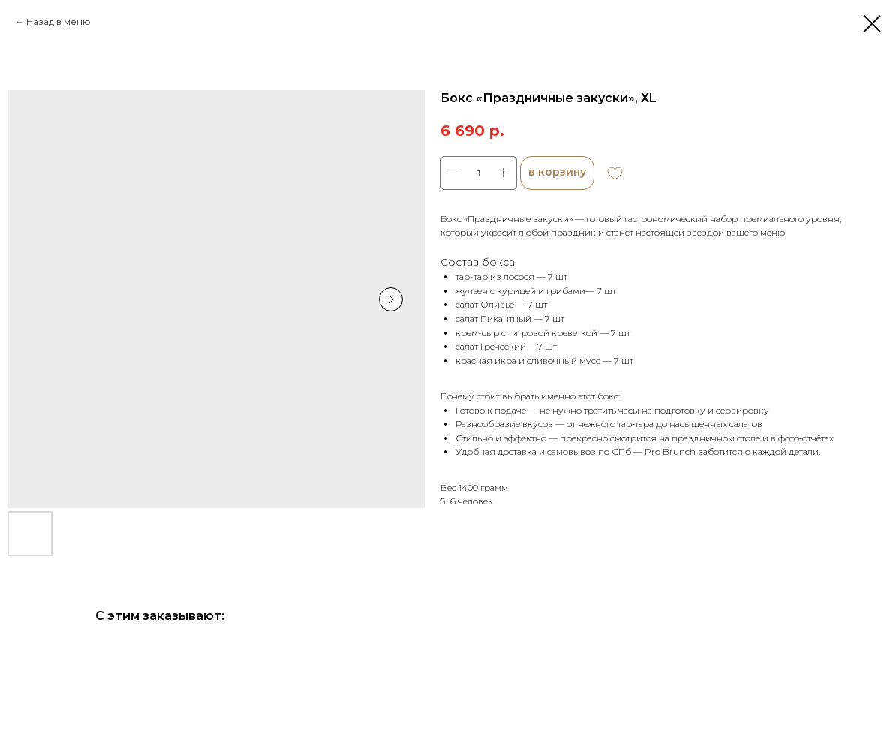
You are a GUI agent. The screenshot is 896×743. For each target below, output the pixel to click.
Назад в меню (58, 21)
